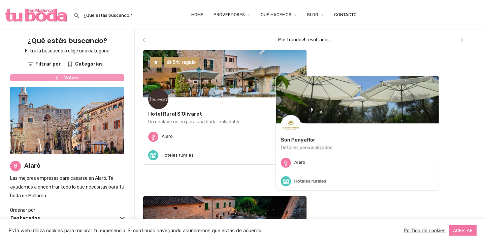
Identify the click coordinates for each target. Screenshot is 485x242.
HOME (197, 14)
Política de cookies (424, 231)
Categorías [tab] (89, 64)
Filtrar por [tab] (48, 64)
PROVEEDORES (229, 14)
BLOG (312, 14)
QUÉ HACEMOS (276, 14)
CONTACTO (345, 14)
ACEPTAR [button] (463, 230)
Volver (67, 81)
